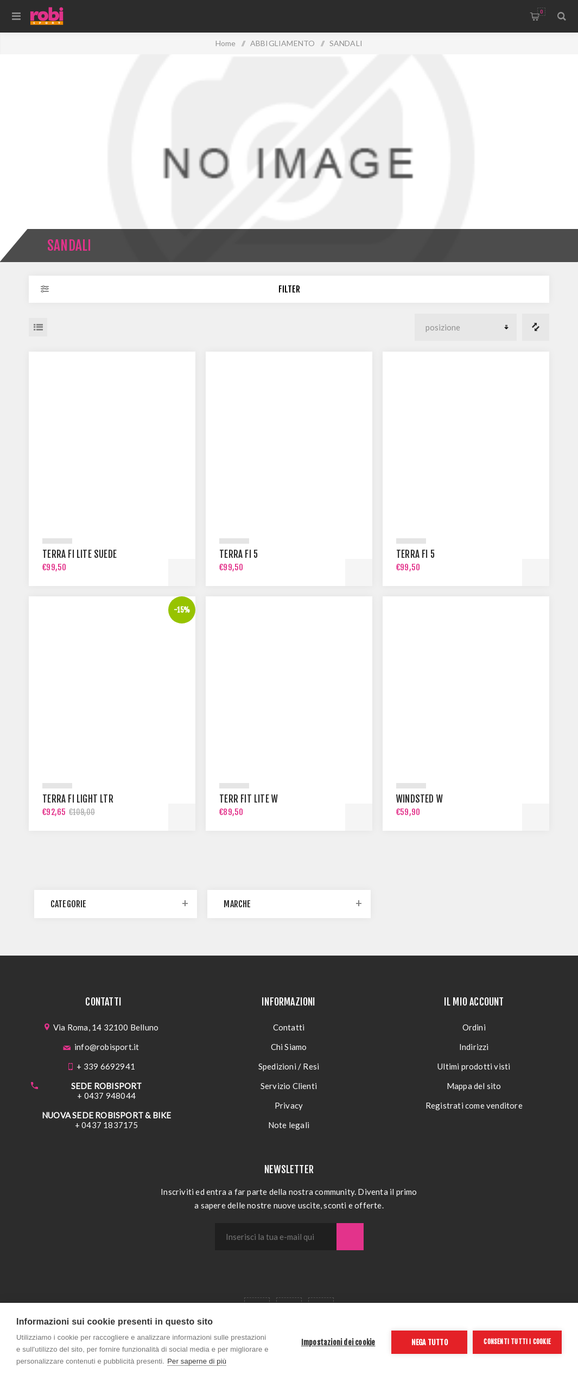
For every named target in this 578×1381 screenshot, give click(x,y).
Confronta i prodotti (535, 327)
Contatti (289, 1027)
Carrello (541, 12)
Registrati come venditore (474, 1105)
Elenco (38, 327)
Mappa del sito (474, 1086)
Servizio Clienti (289, 1086)
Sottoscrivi (350, 1236)
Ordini (474, 1027)
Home (225, 43)
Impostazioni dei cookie (338, 1342)
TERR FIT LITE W (248, 799)
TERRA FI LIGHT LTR (77, 799)
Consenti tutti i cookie (517, 1342)
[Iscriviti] (275, 1236)
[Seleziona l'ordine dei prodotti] (466, 327)
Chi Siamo (289, 1047)
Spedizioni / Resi (288, 1066)
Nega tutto (429, 1342)
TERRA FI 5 (238, 554)
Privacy (289, 1105)
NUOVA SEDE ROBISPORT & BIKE (106, 1115)
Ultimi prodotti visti (473, 1066)
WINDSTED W (419, 799)
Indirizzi (474, 1047)
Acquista (181, 572)
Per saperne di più (196, 1361)
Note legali (288, 1125)
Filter (289, 289)
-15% (182, 610)
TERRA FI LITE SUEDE (79, 554)
